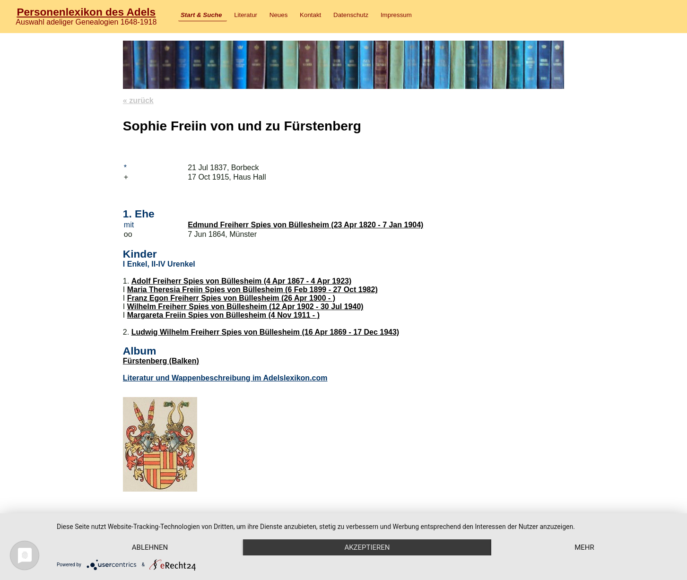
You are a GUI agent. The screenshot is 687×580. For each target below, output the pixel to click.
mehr (584, 547)
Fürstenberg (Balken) (161, 361)
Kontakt (310, 14)
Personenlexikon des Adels (86, 12)
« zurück (138, 100)
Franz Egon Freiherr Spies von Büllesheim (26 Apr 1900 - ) (231, 298)
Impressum (396, 14)
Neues (279, 14)
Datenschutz (350, 14)
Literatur (245, 14)
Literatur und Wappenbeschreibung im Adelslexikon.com (225, 378)
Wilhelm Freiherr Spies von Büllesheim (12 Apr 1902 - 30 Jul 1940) (245, 307)
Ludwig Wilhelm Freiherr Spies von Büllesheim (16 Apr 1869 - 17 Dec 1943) (265, 332)
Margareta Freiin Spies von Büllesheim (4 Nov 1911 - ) (223, 315)
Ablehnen (150, 547)
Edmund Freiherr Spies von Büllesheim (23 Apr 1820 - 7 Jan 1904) (305, 225)
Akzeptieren (367, 547)
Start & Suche (201, 14)
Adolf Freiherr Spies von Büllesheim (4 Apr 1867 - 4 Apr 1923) (241, 281)
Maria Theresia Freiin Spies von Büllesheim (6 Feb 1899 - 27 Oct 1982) (252, 290)
